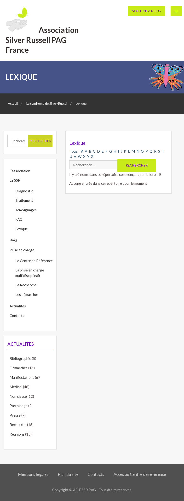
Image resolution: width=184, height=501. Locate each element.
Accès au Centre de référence (140, 474)
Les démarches (27, 294)
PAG (13, 240)
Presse (15, 415)
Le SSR (15, 180)
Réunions (17, 434)
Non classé (18, 396)
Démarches (19, 368)
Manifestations (22, 377)
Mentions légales (33, 474)
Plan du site (68, 474)
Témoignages (26, 210)
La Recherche (26, 285)
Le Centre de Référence (34, 261)
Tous (73, 151)
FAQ (19, 219)
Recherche (18, 424)
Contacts (17, 315)
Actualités (18, 306)
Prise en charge (22, 250)
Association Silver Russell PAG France (42, 39)
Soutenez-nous (146, 11)
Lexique (21, 229)
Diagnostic (24, 191)
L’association (20, 171)
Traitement (24, 200)
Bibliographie (20, 358)
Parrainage (19, 405)
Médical (16, 387)
